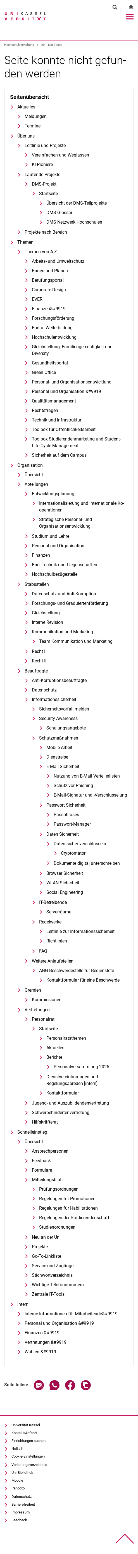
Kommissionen (46, 999)
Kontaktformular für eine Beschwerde (83, 980)
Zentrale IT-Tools (48, 1294)
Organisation (30, 465)
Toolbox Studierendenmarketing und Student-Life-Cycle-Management (76, 442)
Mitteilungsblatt (47, 1179)
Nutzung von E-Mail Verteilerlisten (87, 776)
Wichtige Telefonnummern (58, 1284)
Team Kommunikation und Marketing (76, 641)
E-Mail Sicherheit (62, 766)
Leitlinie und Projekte (45, 145)
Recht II (39, 661)
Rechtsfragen (45, 410)
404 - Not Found (51, 45)
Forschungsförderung (53, 318)
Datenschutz (44, 690)
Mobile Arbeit (59, 747)
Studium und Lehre (50, 536)
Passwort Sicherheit (65, 805)
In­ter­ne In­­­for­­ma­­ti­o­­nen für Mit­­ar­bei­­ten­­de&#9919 (71, 1313)
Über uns (26, 136)
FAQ (43, 951)
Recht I (38, 651)
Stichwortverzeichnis (52, 1275)
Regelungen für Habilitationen (68, 1208)
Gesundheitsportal (50, 363)
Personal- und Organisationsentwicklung (71, 382)
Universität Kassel (25, 1425)
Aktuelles (26, 107)
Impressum (20, 1512)
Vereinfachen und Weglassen (60, 155)
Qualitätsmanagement (54, 401)
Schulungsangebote (66, 728)
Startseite (48, 193)
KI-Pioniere (42, 164)
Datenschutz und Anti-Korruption (64, 593)
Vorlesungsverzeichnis (29, 1465)
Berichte (54, 1057)
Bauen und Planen (50, 270)
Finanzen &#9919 (42, 1332)
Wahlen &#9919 (40, 1351)
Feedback (41, 1160)
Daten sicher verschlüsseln (80, 843)
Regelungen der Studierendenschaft (74, 1217)
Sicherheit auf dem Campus (59, 455)
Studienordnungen (57, 1227)
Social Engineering (64, 892)
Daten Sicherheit (62, 834)
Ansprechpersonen (50, 1151)
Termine (33, 126)
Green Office (44, 372)
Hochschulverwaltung (19, 45)
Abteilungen (36, 484)
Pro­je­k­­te (40, 1246)
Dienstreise (57, 757)
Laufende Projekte (42, 174)
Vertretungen (37, 1009)
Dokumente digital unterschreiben (87, 863)
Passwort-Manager (72, 824)
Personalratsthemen (66, 1038)
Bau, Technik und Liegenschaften (64, 564)
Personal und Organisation (58, 545)
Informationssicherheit (54, 699)
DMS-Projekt (44, 184)
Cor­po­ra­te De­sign (49, 289)
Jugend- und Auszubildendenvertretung (70, 1103)
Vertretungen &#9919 (45, 1342)
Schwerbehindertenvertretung (60, 1112)
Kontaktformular (62, 1093)
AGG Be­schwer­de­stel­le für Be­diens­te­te (76, 970)
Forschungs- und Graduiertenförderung (70, 603)
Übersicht (34, 474)
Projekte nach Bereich (46, 232)
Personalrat (43, 1019)
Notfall (16, 1448)
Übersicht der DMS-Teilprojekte (76, 203)
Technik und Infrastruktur (56, 420)
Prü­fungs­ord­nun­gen (58, 1189)
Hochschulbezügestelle (54, 574)
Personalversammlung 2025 (81, 1066)
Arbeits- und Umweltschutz (58, 261)
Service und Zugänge (52, 1265)
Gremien (33, 990)
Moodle (17, 1480)
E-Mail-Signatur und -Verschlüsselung (90, 795)
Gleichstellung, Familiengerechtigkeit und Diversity (72, 350)
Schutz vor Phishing (73, 785)
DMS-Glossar (59, 212)
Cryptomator (73, 853)
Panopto (18, 1488)
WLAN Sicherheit (62, 882)
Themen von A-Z (41, 251)
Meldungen (36, 116)
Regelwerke (50, 922)
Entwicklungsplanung (53, 493)
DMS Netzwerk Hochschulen (74, 222)
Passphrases (66, 814)
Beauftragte (36, 671)
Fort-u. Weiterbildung (52, 327)
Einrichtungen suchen (28, 1441)
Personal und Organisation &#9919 (66, 391)
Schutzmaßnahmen (58, 738)
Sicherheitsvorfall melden (64, 709)
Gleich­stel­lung (46, 612)
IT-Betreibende (53, 902)
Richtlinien (56, 941)
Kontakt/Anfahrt (24, 1433)
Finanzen (41, 555)
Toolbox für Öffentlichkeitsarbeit (64, 429)
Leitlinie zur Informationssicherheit (80, 931)
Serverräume (58, 912)
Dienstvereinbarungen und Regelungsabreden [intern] (72, 1080)
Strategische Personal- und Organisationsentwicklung (65, 523)
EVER (37, 299)
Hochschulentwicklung (54, 337)
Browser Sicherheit (64, 873)
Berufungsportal (48, 280)
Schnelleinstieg (32, 1132)
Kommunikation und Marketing (62, 631)
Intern (22, 1304)
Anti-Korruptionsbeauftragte (59, 680)
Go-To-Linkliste (46, 1256)
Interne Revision (47, 622)
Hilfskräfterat (45, 1122)
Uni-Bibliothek (22, 1472)
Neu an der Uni (46, 1237)
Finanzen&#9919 (49, 308)
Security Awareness (58, 718)
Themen (25, 242)
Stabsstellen (37, 584)
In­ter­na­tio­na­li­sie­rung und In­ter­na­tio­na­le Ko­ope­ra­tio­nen (81, 507)
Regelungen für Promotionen (67, 1198)
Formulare (42, 1170)
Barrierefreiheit (23, 1504)
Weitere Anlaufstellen (52, 961)
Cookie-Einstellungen (28, 1456)
